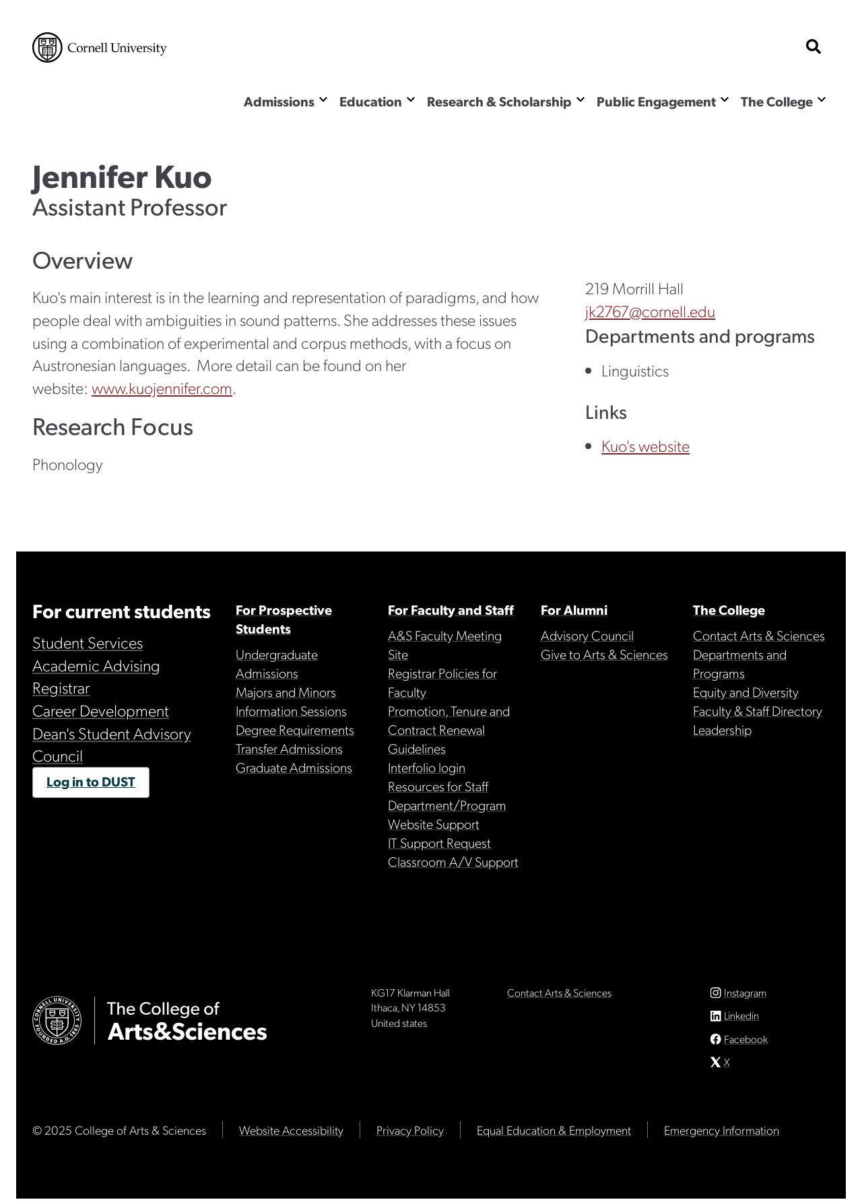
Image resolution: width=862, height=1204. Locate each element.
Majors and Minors (286, 691)
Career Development (100, 710)
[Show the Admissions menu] (323, 99)
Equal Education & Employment (554, 1135)
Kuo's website (645, 445)
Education (370, 101)
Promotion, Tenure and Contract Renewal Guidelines (449, 729)
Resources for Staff (438, 786)
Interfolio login (426, 767)
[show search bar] (813, 47)
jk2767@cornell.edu (650, 310)
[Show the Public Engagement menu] (725, 99)
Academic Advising (96, 664)
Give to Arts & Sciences (604, 654)
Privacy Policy (410, 1135)
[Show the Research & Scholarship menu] (580, 99)
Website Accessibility (291, 1135)
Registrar (61, 687)
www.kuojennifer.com (162, 387)
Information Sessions (291, 710)
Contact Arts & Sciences (759, 635)
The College (777, 101)
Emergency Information (721, 1135)
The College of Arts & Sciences (112, 103)
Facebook (746, 1044)
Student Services (87, 642)
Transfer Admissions (289, 748)
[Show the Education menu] (411, 99)
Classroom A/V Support (453, 861)
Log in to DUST (90, 781)
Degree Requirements (295, 729)
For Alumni (574, 609)
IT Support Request (439, 842)
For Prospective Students (284, 619)
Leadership (722, 729)
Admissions (279, 101)
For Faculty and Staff (451, 609)
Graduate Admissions (294, 767)
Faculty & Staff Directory (757, 710)
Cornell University (99, 47)
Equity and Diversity (746, 691)
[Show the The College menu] (822, 99)
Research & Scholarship (499, 101)
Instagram (745, 998)
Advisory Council (587, 635)
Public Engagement (656, 101)
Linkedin (741, 1020)
